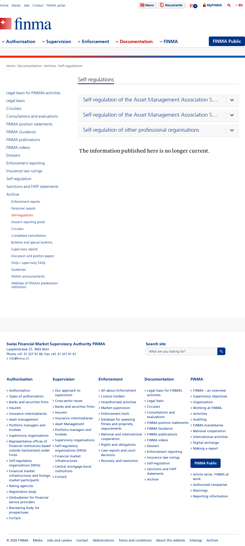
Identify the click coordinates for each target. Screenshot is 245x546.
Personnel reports (23, 208)
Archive (50, 66)
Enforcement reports (25, 201)
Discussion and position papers (32, 256)
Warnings (200, 490)
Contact (37, 5)
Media (16, 5)
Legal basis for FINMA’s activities (33, 92)
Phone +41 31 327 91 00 (24, 354)
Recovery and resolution (119, 461)
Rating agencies (21, 486)
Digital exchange (206, 443)
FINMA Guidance (21, 131)
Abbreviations (103, 540)
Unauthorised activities (118, 402)
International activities (210, 437)
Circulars (13, 108)
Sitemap (195, 540)
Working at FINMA (207, 408)
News (146, 5)
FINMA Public (205, 463)
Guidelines (18, 269)
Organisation (203, 402)
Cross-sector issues (68, 401)
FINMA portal (55, 5)
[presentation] (159, 100)
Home (4, 5)
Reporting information (210, 496)
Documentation (30, 66)
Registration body (22, 492)
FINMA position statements (29, 124)
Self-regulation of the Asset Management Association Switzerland (152, 99)
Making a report (205, 448)
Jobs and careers (59, 540)
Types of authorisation (26, 396)
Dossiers (13, 155)
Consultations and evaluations (32, 116)
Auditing (200, 419)
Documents (170, 5)
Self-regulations (70, 66)
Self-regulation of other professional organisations (141, 130)
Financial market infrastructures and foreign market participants (29, 475)
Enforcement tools (115, 414)
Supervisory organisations (28, 435)
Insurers (15, 408)
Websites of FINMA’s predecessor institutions (34, 285)
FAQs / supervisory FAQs (28, 263)
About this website (170, 540)
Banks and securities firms (28, 402)
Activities (200, 414)
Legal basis (15, 100)
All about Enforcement (118, 390)
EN (240, 5)
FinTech (15, 518)
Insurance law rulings (24, 170)
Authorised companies (210, 485)
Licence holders (113, 396)
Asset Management (69, 424)
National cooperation (209, 431)
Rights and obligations (118, 445)
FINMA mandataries (208, 425)
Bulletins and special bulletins (31, 242)
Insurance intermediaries (28, 414)
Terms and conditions (135, 540)
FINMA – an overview (209, 390)
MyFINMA (214, 5)
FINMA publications (23, 139)
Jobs (26, 5)
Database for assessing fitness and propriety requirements (118, 424)
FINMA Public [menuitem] (227, 41)
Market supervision (115, 408)
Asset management (23, 419)
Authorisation (19, 390)
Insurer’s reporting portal (28, 222)
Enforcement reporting (25, 163)
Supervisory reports (24, 249)
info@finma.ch (19, 358)
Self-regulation (18, 178)
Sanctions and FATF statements (32, 186)
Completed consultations (28, 235)
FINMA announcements (27, 276)
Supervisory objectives (210, 396)
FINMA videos (18, 147)
